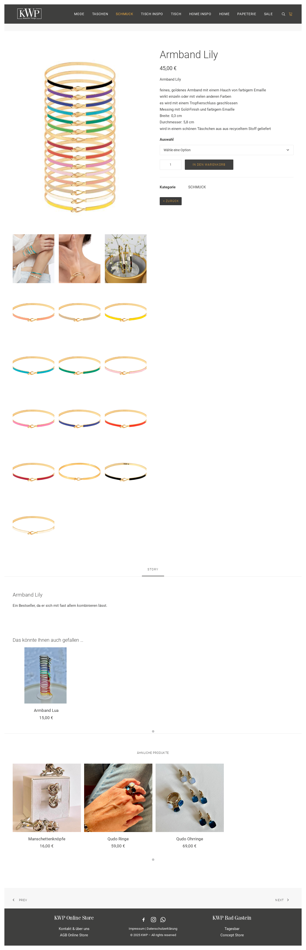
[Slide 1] (153, 731)
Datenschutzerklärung (162, 928)
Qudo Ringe (118, 838)
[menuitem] (79, 17)
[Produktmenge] (171, 165)
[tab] (153, 571)
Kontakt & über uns (74, 929)
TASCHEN (100, 18)
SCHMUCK (124, 18)
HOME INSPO (200, 18)
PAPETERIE (246, 18)
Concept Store (232, 935)
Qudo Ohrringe (189, 838)
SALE (268, 18)
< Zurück (170, 201)
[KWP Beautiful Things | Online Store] (28, 17)
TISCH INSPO (152, 18)
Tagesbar (232, 929)
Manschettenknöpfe (46, 838)
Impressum (137, 928)
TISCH (176, 18)
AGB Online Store (74, 935)
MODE (79, 18)
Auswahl (167, 139)
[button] (284, 18)
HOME (224, 18)
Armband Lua (46, 710)
